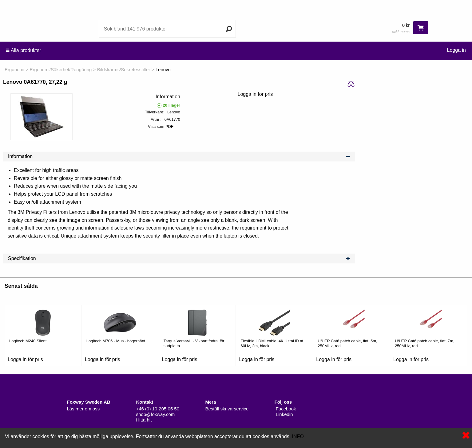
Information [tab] (179, 156)
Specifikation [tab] (179, 258)
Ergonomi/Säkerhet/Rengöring (61, 69)
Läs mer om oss (83, 408)
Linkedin (284, 414)
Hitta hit (144, 419)
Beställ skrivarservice (227, 408)
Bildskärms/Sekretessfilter (123, 69)
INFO (298, 436)
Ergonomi (14, 69)
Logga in (456, 50)
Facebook (285, 408)
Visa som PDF (160, 126)
